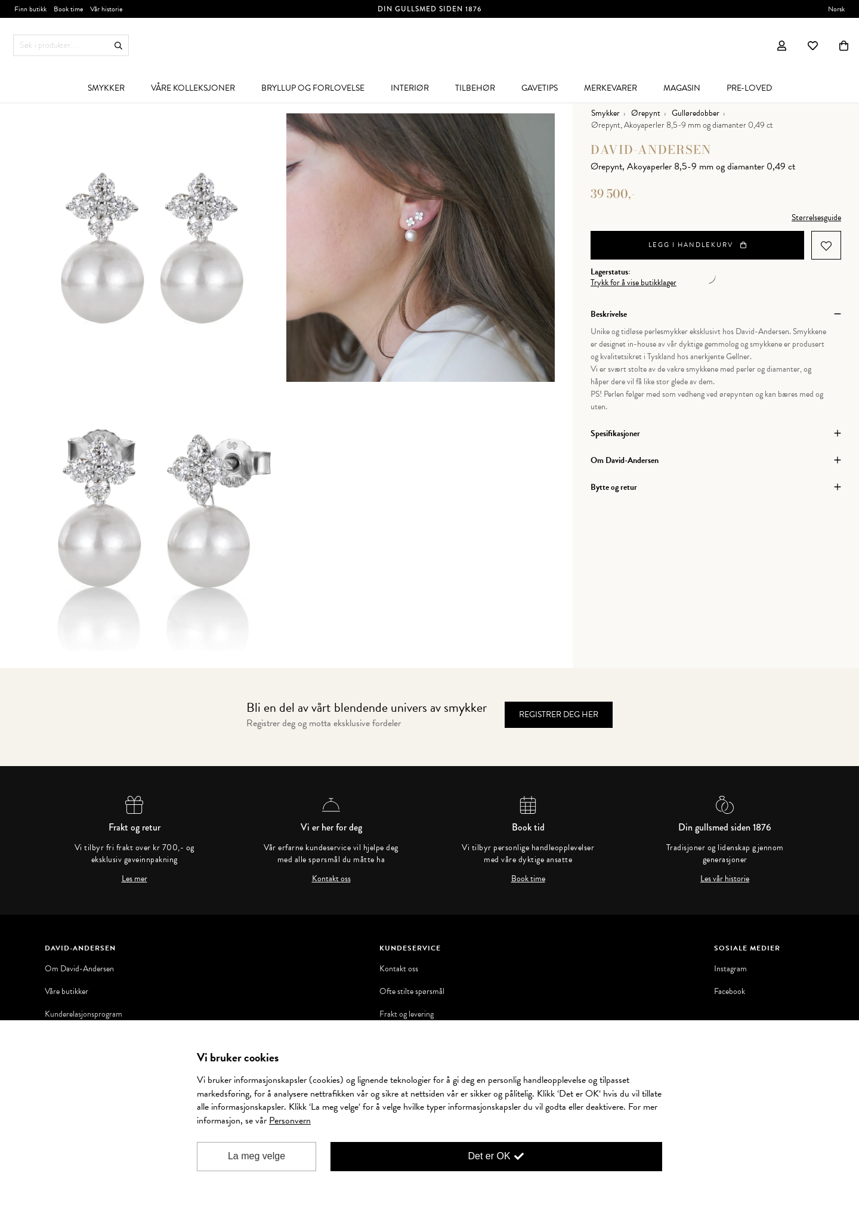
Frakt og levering (406, 1014)
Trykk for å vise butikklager (633, 283)
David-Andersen (651, 149)
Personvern (290, 1120)
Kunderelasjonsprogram (83, 1014)
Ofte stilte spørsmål (411, 992)
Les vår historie (724, 879)
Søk (118, 46)
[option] (152, 247)
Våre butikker (66, 992)
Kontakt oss (331, 879)
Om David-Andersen (79, 969)
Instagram (730, 969)
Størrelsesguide (816, 217)
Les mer (134, 879)
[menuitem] (106, 88)
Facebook (729, 992)
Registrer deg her (558, 714)
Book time (528, 879)
